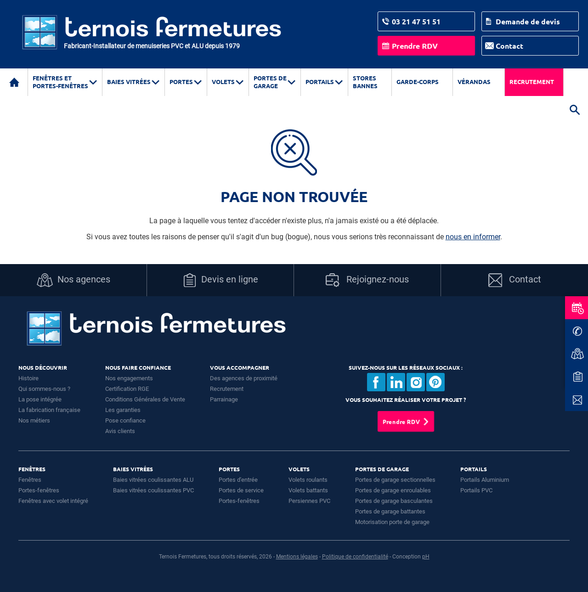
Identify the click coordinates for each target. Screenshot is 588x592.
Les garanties (123, 409)
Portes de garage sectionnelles (395, 479)
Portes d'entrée (238, 479)
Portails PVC (476, 490)
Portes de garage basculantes (394, 500)
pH (426, 556)
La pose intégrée (40, 399)
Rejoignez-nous (367, 280)
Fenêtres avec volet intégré (53, 500)
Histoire (28, 378)
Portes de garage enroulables (393, 490)
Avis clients (120, 431)
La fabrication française (49, 409)
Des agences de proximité (243, 378)
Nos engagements (129, 378)
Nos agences (73, 280)
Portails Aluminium (484, 479)
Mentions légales (297, 556)
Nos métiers (34, 420)
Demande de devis (528, 21)
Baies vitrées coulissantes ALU (153, 479)
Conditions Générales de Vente (145, 399)
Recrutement (531, 81)
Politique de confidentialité (355, 556)
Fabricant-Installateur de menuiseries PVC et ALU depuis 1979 (152, 46)
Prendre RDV (415, 46)
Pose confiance (125, 420)
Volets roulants (308, 479)
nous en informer (473, 236)
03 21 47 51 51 (416, 21)
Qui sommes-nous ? (44, 388)
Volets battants (308, 490)
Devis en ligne (220, 280)
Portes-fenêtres (38, 490)
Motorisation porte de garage (392, 522)
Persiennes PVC (309, 500)
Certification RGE (127, 388)
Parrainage (224, 399)
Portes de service (241, 490)
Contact (509, 46)
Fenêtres (29, 479)
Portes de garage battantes (390, 511)
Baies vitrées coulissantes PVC (153, 490)
